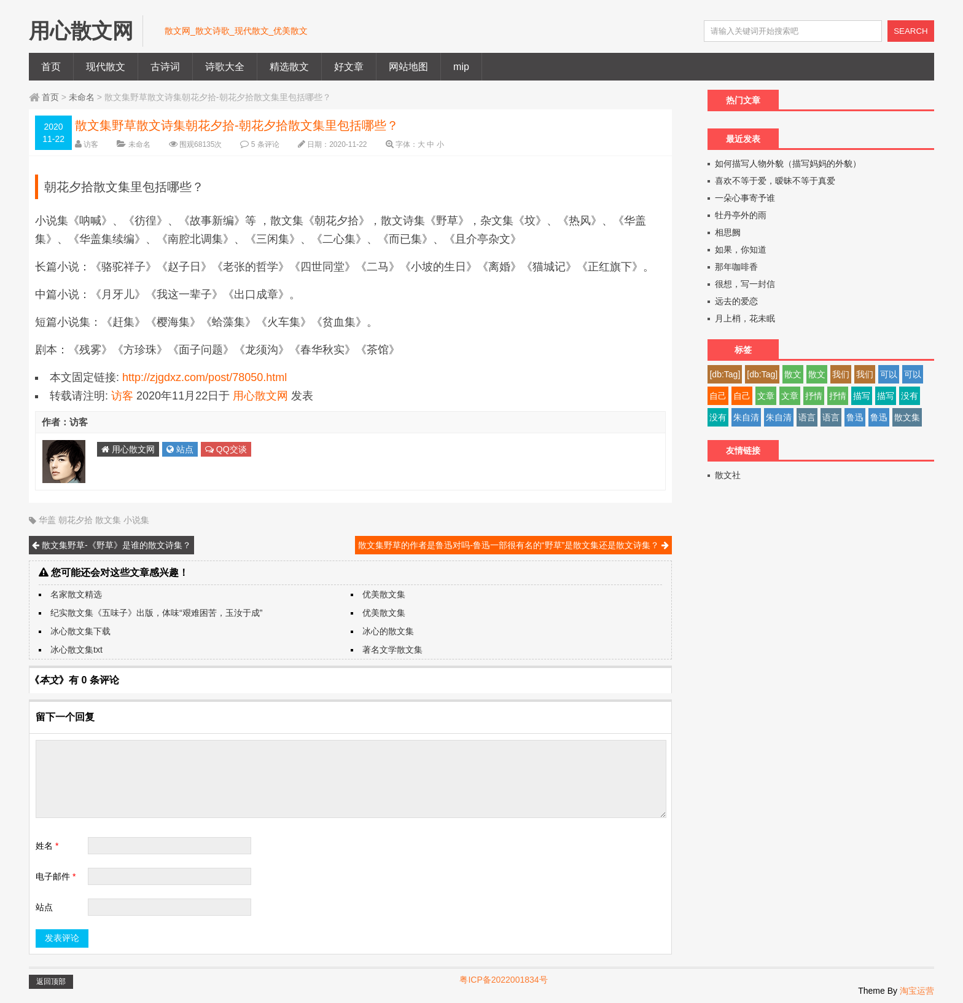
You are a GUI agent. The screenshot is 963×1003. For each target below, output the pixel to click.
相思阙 (728, 232)
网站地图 (408, 66)
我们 (840, 374)
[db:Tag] (724, 374)
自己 (718, 396)
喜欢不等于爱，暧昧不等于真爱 (775, 181)
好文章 (349, 66)
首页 (51, 66)
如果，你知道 (740, 249)
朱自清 (746, 417)
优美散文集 (383, 594)
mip (461, 66)
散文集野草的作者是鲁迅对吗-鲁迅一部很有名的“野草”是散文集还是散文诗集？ (513, 545)
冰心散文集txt (76, 650)
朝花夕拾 (75, 520)
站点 (179, 449)
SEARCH (911, 31)
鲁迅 (855, 417)
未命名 (82, 97)
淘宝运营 (917, 991)
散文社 (728, 475)
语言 (807, 417)
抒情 (813, 396)
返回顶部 (51, 981)
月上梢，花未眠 (745, 318)
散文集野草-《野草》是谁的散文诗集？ (111, 545)
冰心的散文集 (388, 631)
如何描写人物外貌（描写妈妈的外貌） (788, 163)
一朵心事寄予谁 (745, 198)
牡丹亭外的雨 (740, 215)
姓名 (47, 846)
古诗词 (165, 66)
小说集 (136, 520)
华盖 (47, 520)
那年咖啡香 (736, 267)
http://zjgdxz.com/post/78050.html (204, 377)
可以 (888, 374)
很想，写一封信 (745, 284)
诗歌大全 (224, 66)
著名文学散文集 (392, 650)
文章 (765, 396)
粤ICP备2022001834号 (503, 980)
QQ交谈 (226, 449)
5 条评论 (265, 144)
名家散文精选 (76, 594)
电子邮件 (56, 876)
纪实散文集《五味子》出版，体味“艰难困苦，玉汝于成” (156, 613)
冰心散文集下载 (80, 631)
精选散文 (289, 66)
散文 (792, 374)
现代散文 (105, 66)
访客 (91, 144)
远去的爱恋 (736, 301)
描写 (861, 396)
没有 (909, 396)
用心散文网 (260, 396)
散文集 (108, 520)
